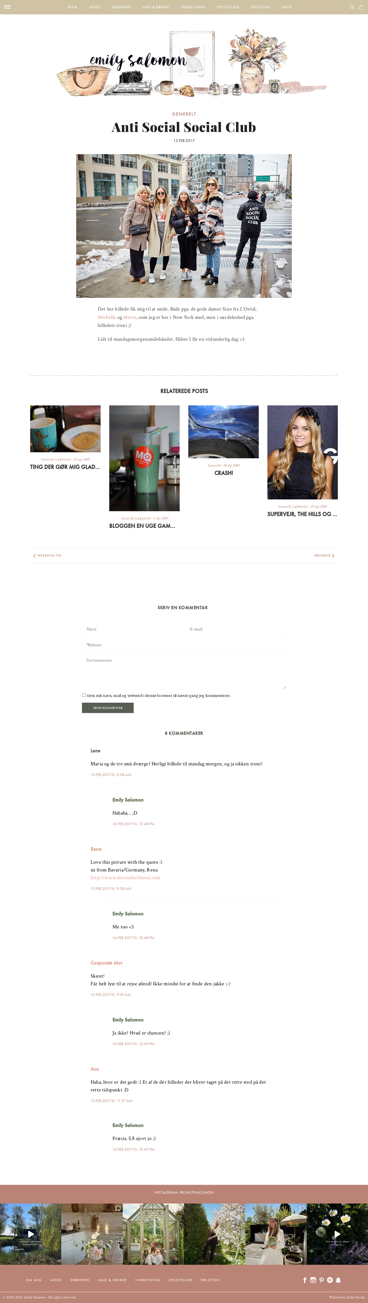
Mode (95, 7)
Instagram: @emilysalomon (184, 1192)
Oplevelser (228, 7)
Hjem (73, 7)
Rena (96, 849)
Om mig (34, 1280)
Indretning (193, 7)
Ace (95, 1069)
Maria (130, 317)
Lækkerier (62, 459)
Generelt (184, 114)
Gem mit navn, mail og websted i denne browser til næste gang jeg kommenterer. (159, 695)
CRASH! (223, 473)
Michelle (107, 317)
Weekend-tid (49, 555)
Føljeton (260, 7)
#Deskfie (323, 555)
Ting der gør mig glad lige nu (65, 467)
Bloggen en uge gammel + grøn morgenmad (144, 526)
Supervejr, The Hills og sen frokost (302, 514)
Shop (287, 7)
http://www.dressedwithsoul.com (125, 877)
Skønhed (121, 7)
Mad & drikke (156, 7)
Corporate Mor (106, 962)
